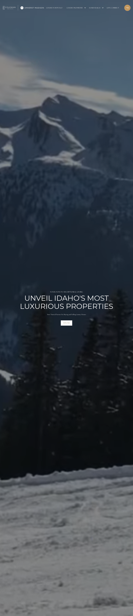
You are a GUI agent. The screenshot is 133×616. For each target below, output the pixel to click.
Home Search (94, 8)
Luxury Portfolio (54, 8)
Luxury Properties (75, 8)
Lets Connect (113, 8)
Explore (66, 323)
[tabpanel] (66, 308)
